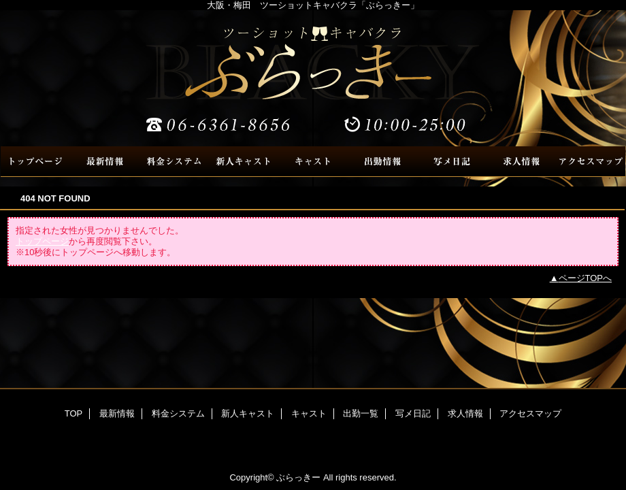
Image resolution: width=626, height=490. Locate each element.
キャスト (313, 161)
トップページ (42, 241)
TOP (35, 161)
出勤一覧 (382, 161)
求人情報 (521, 161)
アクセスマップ (590, 161)
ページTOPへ (585, 278)
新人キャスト (243, 161)
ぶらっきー (313, 78)
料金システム (174, 161)
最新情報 (104, 161)
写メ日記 (452, 161)
